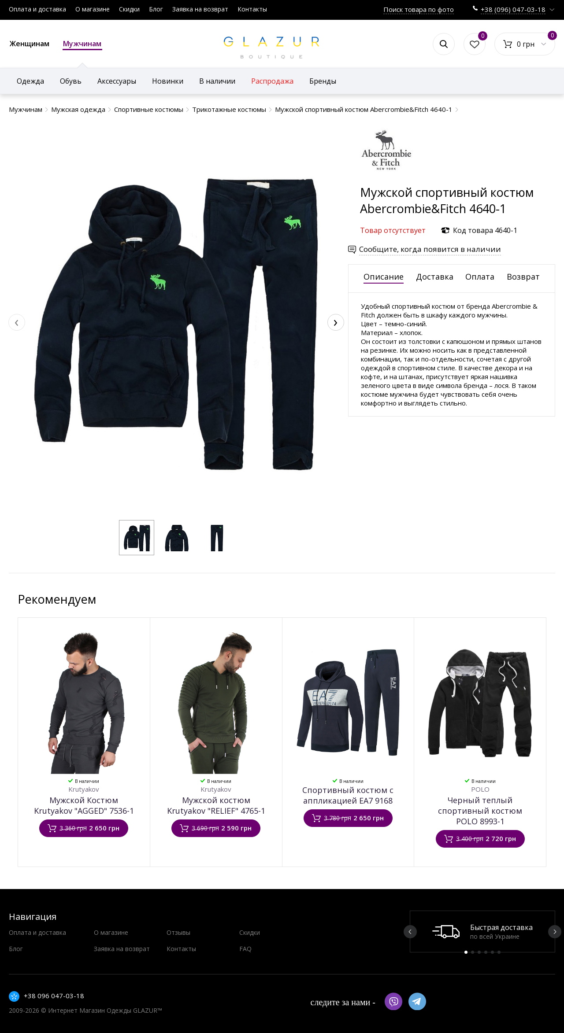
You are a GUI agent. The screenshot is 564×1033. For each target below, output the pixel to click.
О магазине (92, 9)
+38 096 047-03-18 (54, 995)
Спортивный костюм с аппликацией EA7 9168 (347, 795)
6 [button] (499, 952)
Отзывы (178, 932)
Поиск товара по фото (418, 9)
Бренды (322, 81)
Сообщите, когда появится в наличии (430, 249)
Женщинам (29, 43)
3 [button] (479, 952)
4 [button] (485, 952)
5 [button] (492, 952)
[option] (482, 931)
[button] (136, 537)
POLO (480, 789)
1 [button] (466, 952)
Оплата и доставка (37, 9)
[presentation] (16, 322)
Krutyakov (83, 789)
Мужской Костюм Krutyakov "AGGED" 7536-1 (84, 805)
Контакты (252, 9)
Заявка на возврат (200, 9)
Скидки (129, 9)
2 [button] (472, 952)
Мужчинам (82, 44)
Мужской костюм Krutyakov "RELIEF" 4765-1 (216, 805)
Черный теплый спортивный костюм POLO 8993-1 (480, 810)
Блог (156, 9)
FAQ (245, 948)
